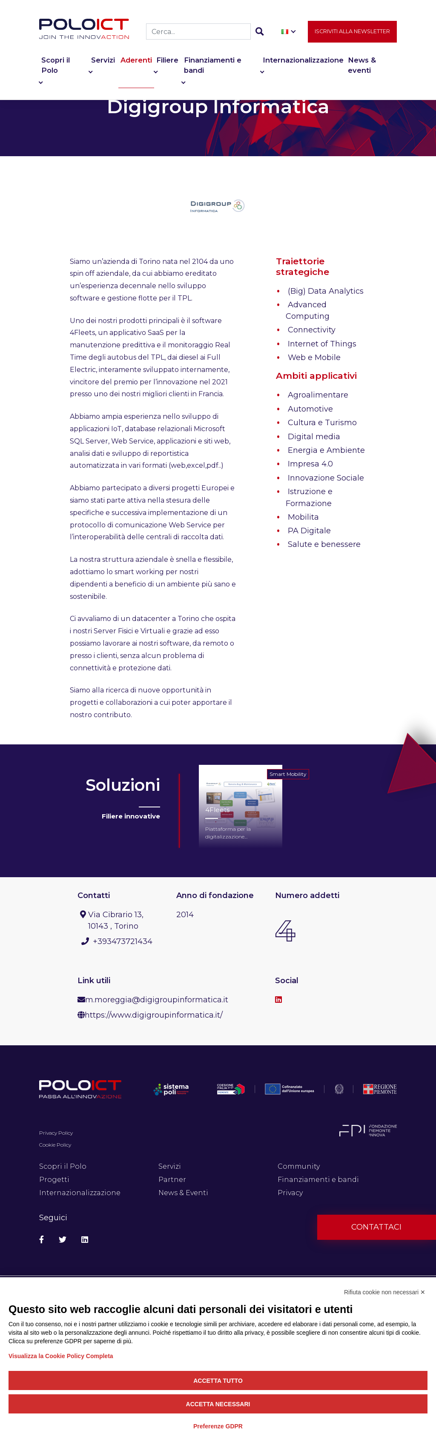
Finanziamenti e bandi (212, 66)
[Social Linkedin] (84, 1240)
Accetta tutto (218, 1380)
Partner (172, 1180)
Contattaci (376, 1227)
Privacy (290, 1193)
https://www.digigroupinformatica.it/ (154, 1015)
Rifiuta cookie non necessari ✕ (384, 1292)
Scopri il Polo (55, 66)
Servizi (103, 61)
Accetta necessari (218, 1404)
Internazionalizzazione (303, 61)
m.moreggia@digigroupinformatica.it (156, 999)
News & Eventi (183, 1193)
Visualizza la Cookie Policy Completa (61, 1356)
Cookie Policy (55, 1144)
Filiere (167, 61)
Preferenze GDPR (218, 1426)
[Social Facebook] (41, 1240)
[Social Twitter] (62, 1240)
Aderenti (136, 61)
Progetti (54, 1180)
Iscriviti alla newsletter (352, 32)
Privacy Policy (56, 1133)
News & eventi (362, 66)
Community (299, 1166)
